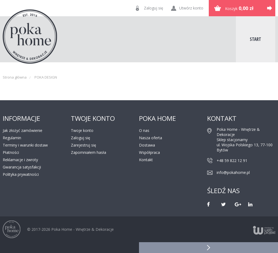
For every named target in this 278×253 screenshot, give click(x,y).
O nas (144, 130)
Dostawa (147, 145)
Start (255, 39)
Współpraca (149, 152)
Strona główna (15, 77)
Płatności (11, 152)
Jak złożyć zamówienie (22, 130)
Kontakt (146, 159)
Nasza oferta (150, 137)
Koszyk (239, 8)
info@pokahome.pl (233, 172)
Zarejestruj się (83, 145)
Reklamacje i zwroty (20, 159)
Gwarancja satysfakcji (22, 167)
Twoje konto (82, 130)
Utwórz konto (191, 8)
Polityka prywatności (21, 174)
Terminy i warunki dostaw (25, 145)
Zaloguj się (153, 8)
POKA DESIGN (45, 77)
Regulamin (12, 137)
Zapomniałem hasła (88, 152)
